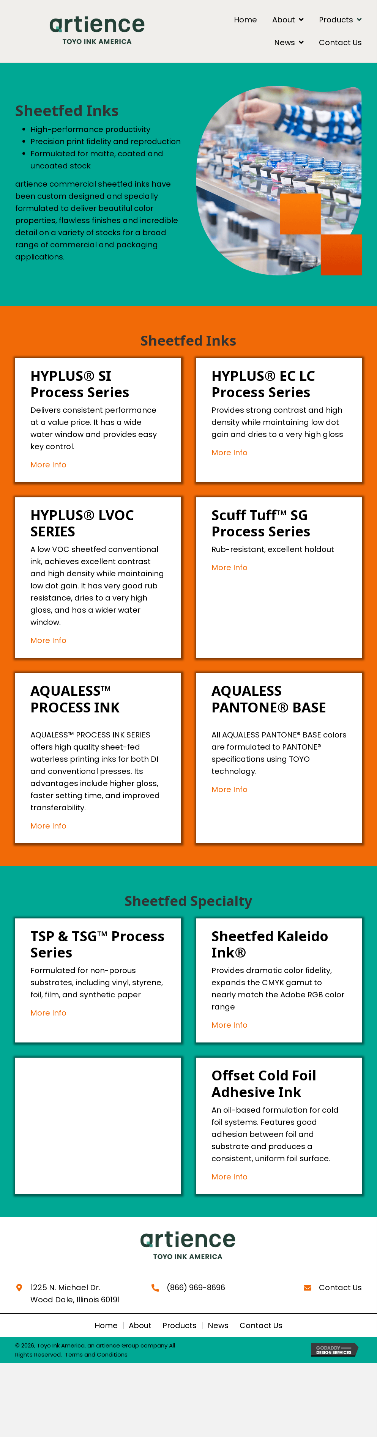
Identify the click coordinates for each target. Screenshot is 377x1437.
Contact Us (340, 1287)
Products (179, 1325)
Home (106, 1325)
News (218, 1325)
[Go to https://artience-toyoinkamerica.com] (189, 1246)
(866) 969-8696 (196, 1287)
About (140, 1325)
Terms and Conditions (96, 1354)
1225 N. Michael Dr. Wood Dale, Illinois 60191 (75, 1293)
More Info (48, 464)
